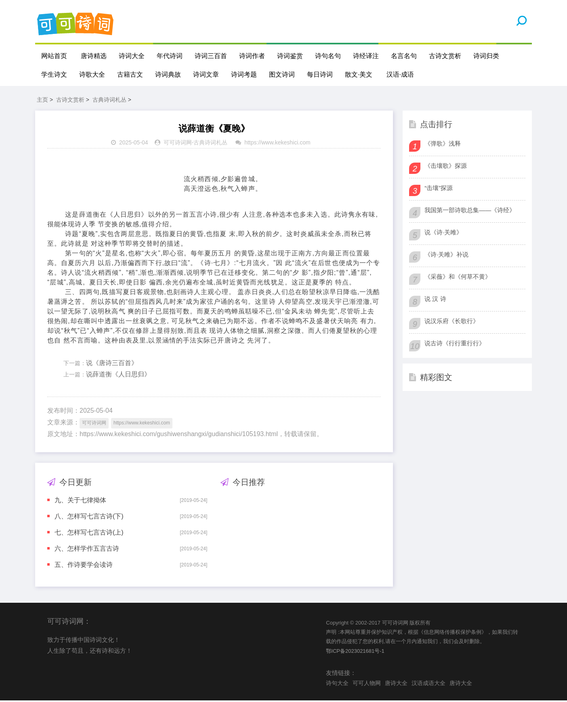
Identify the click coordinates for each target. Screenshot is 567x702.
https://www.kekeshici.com (277, 144)
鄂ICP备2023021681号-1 (355, 652)
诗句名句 (328, 55)
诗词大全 (132, 55)
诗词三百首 (211, 55)
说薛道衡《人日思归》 (118, 375)
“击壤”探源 (438, 189)
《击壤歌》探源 (445, 166)
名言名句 (404, 55)
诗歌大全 (92, 74)
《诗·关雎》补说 (446, 255)
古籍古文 (130, 74)
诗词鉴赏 (290, 55)
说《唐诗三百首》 (112, 364)
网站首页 (54, 55)
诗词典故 (168, 74)
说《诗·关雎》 (443, 233)
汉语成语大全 (428, 684)
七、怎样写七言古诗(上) (89, 533)
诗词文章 (206, 74)
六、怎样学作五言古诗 (87, 549)
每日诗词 (320, 74)
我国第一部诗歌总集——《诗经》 (469, 211)
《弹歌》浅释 (442, 144)
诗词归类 (486, 55)
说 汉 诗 (435, 300)
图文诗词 (282, 74)
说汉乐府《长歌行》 (451, 322)
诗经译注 (366, 55)
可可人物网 (367, 684)
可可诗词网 (178, 144)
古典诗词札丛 (109, 101)
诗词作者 (252, 55)
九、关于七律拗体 (80, 501)
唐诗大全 (396, 684)
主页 (42, 101)
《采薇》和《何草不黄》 (457, 277)
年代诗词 (170, 55)
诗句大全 (337, 684)
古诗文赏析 (445, 55)
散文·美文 (358, 74)
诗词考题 (244, 74)
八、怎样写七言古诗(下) (89, 517)
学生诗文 (54, 74)
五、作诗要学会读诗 (84, 565)
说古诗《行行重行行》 (454, 344)
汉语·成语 (400, 74)
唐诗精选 (94, 55)
